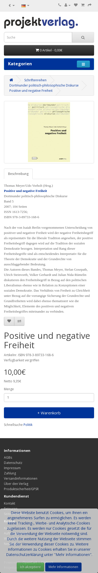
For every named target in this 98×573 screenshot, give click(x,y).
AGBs (8, 457)
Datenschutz (13, 462)
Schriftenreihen (35, 80)
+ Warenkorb (49, 412)
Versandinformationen (20, 478)
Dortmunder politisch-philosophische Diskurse (44, 85)
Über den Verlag (16, 483)
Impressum (12, 468)
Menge (9, 389)
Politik (28, 424)
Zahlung (10, 473)
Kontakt (9, 503)
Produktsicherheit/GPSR (21, 489)
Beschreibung (18, 174)
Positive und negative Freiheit (31, 90)
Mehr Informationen (63, 567)
